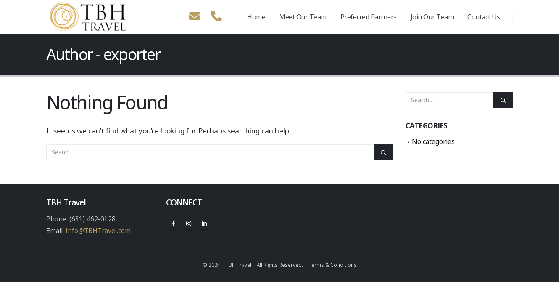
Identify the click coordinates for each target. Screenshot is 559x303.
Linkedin (204, 223)
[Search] (383, 152)
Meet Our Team (303, 16)
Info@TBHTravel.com (98, 230)
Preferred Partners (368, 16)
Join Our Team (432, 16)
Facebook (173, 223)
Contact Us (483, 16)
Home (256, 16)
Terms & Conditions (333, 264)
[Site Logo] (88, 17)
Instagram (188, 223)
